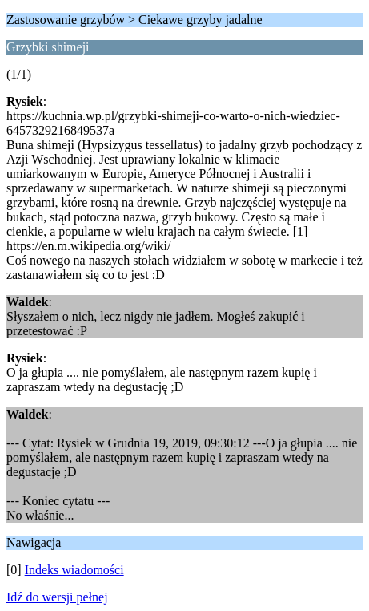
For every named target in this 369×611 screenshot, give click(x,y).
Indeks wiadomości (74, 570)
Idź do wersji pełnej (57, 597)
